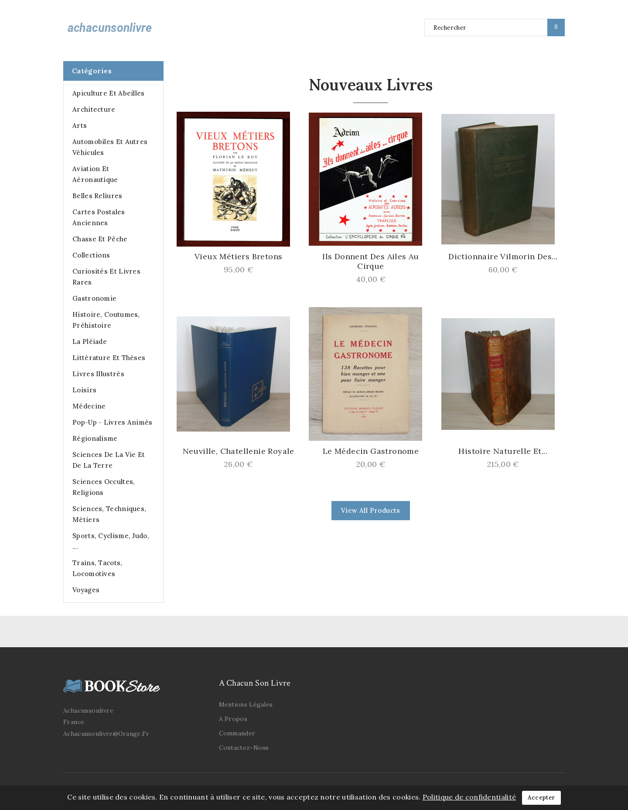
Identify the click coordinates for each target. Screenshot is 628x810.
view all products (370, 510)
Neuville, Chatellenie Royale (238, 451)
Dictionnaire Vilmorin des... (502, 256)
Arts (79, 125)
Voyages (85, 590)
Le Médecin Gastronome (371, 451)
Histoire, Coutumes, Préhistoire (106, 319)
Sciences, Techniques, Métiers (109, 514)
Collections (91, 255)
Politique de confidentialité (469, 797)
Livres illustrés (98, 374)
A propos (233, 719)
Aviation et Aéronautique (95, 174)
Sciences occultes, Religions (103, 487)
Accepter (541, 797)
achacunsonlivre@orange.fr (106, 734)
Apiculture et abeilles (108, 93)
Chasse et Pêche (100, 239)
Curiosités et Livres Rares (106, 276)
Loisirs (84, 390)
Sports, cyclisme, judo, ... (110, 541)
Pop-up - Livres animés (112, 422)
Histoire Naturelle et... (502, 451)
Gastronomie (94, 298)
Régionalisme (95, 438)
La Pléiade (89, 341)
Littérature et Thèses (108, 358)
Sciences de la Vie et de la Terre (108, 460)
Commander (237, 733)
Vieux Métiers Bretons (238, 256)
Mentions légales (246, 704)
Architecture (94, 109)
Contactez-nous (244, 748)
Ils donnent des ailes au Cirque (370, 261)
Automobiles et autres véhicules (109, 147)
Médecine (89, 406)
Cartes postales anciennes (98, 217)
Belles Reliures (97, 196)
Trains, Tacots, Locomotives (97, 568)
